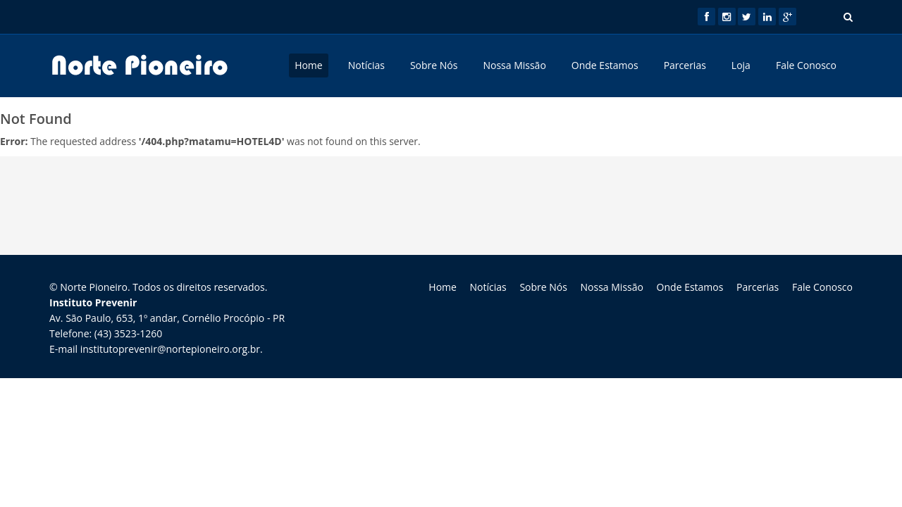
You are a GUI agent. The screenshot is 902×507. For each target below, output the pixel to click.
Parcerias (685, 65)
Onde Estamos (605, 65)
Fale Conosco (806, 65)
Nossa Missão (514, 65)
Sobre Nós (434, 65)
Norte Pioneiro (94, 287)
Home (309, 65)
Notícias (366, 65)
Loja (740, 65)
